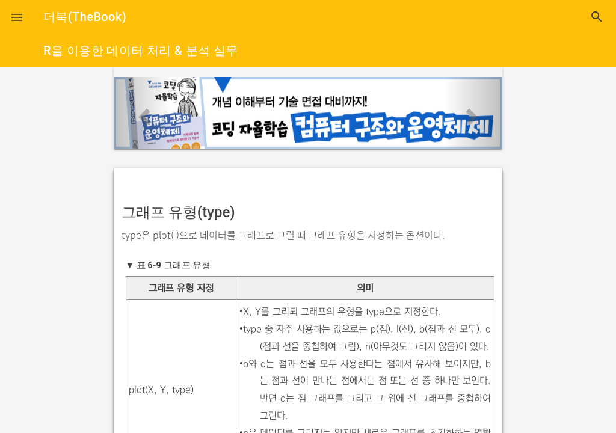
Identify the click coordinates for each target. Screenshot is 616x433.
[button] (16, 16)
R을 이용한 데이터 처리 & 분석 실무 (140, 50)
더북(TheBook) (84, 17)
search (597, 17)
